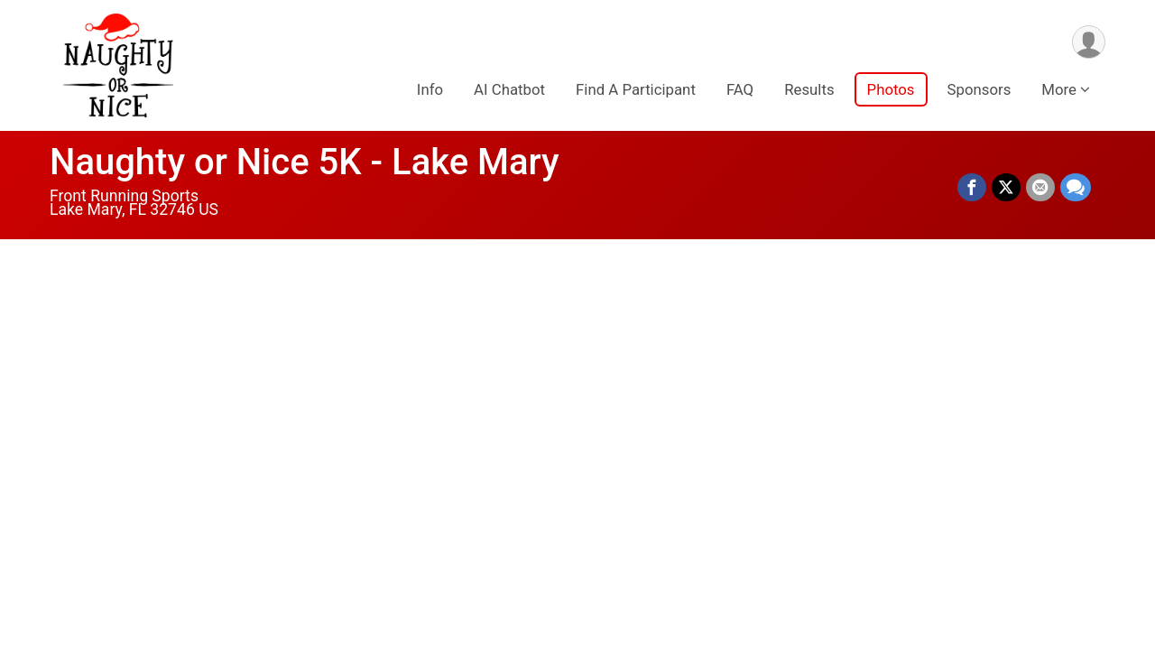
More (1058, 89)
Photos (891, 89)
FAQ (739, 89)
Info (430, 89)
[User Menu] (1088, 42)
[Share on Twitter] (1006, 187)
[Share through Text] (1075, 187)
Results (809, 89)
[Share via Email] (1040, 187)
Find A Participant (636, 89)
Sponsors (979, 89)
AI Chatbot (509, 89)
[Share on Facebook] (971, 187)
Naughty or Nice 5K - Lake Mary (304, 162)
